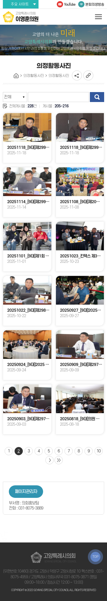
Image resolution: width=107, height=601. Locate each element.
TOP (95, 557)
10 (98, 451)
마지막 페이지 (58, 460)
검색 (97, 97)
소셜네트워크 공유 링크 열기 (77, 75)
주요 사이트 (20, 4)
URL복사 (88, 75)
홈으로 (16, 75)
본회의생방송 (94, 5)
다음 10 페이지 (49, 460)
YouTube (69, 5)
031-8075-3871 (76, 577)
